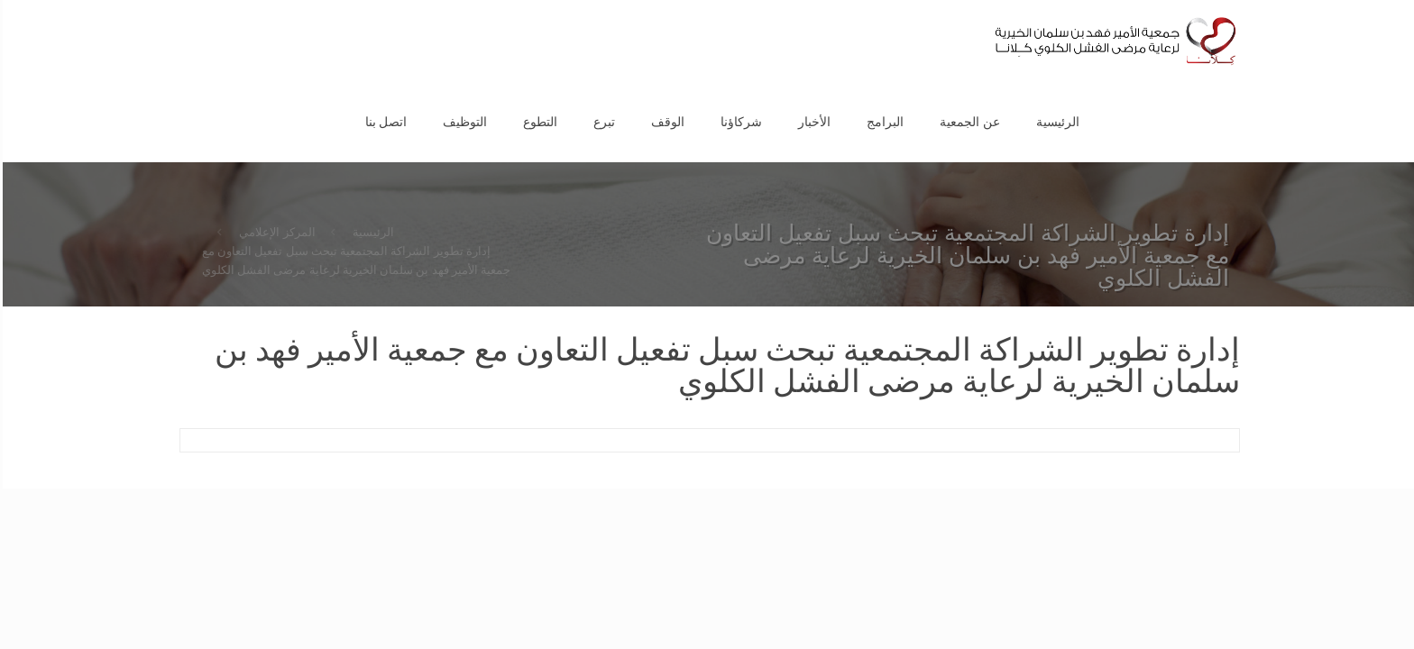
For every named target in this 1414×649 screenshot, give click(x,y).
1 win (1412, 0)
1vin (1409, 0)
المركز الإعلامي (274, 232)
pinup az (1403, 0)
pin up (1407, 0)
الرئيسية (370, 232)
